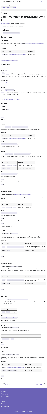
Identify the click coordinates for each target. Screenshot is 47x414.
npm (2, 393)
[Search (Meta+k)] (42, 2)
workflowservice (4, 23)
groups (18, 99)
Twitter (3, 403)
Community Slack (5, 396)
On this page (4, 10)
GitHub (3, 401)
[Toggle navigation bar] (1, 1)
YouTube (3, 405)
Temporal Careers (5, 406)
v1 (8, 23)
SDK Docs (3, 391)
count (18, 82)
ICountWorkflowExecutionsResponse (9, 82)
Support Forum (4, 394)
